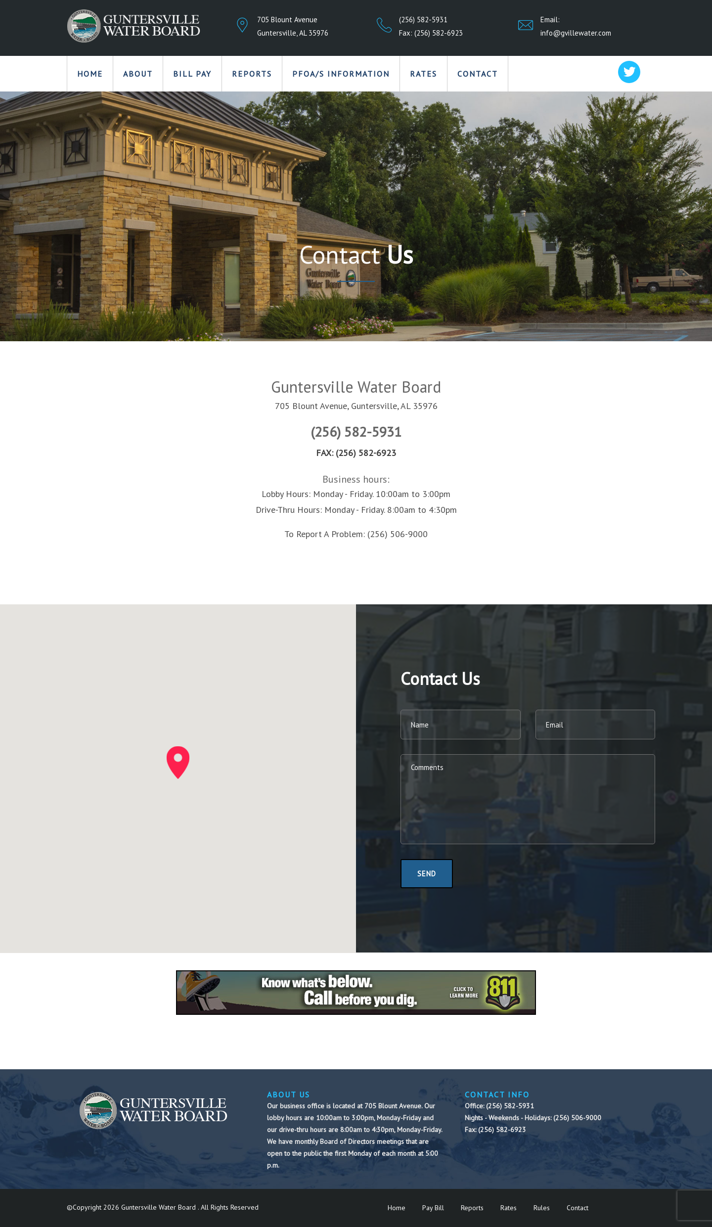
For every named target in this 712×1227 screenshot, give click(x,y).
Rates (423, 74)
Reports (252, 74)
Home (90, 74)
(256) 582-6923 (438, 33)
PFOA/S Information (341, 74)
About (138, 74)
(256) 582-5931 (423, 19)
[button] (178, 762)
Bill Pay (192, 74)
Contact (477, 74)
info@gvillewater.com (575, 33)
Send (426, 873)
